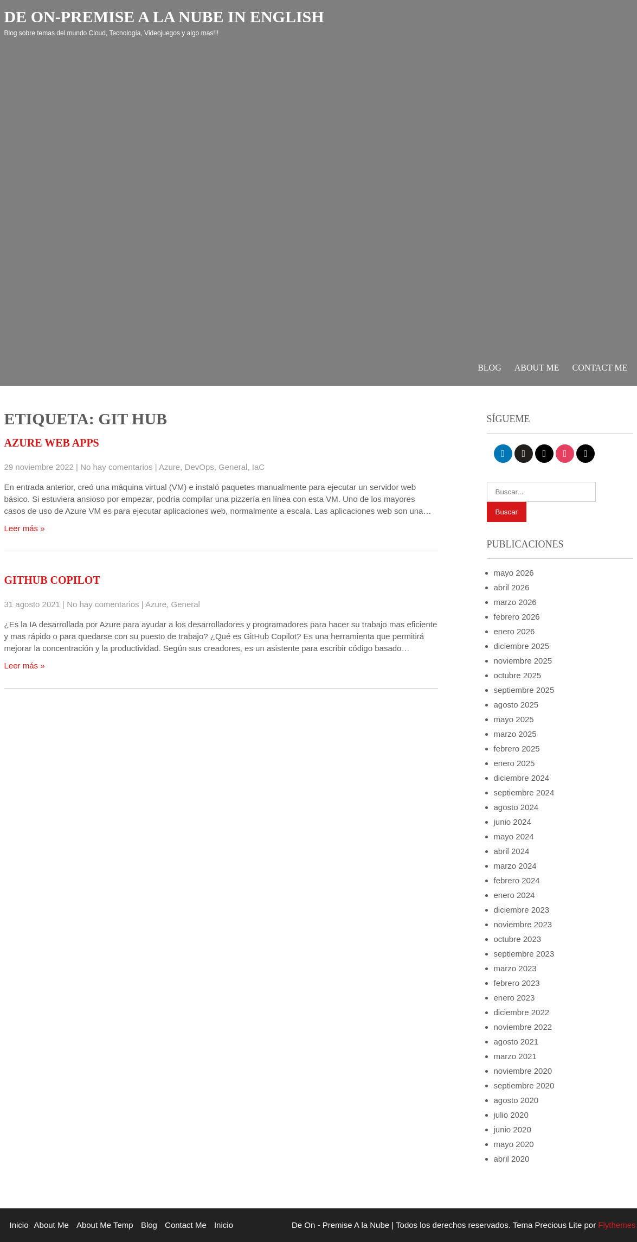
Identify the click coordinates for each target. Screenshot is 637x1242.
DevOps (199, 467)
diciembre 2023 (522, 909)
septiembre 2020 (524, 1085)
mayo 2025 (514, 719)
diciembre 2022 (522, 1012)
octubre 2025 (518, 675)
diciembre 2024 (522, 777)
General (232, 467)
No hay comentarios (116, 467)
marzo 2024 (515, 865)
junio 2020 (512, 1129)
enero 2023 (514, 997)
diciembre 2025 (522, 646)
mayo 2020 (514, 1144)
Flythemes (615, 1225)
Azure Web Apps (51, 443)
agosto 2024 (516, 807)
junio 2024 (512, 821)
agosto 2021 (516, 1041)
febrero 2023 (517, 983)
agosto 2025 (516, 704)
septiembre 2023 (524, 953)
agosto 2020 (516, 1100)
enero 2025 (514, 763)
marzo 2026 (515, 602)
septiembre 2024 (524, 792)
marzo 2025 (515, 733)
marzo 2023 (515, 968)
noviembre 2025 (523, 660)
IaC (258, 467)
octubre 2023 (518, 939)
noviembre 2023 (523, 924)
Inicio (19, 1225)
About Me (536, 367)
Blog (489, 367)
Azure (169, 467)
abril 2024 (512, 851)
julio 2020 (511, 1114)
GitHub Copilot (52, 580)
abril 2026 (512, 587)
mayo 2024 (514, 836)
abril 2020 (512, 1158)
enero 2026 (514, 631)
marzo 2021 (515, 1056)
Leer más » (24, 528)
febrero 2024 (517, 880)
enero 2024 (514, 895)
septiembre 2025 (524, 690)
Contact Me (600, 367)
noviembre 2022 (523, 1026)
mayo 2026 (514, 572)
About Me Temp (104, 1225)
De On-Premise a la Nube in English (164, 17)
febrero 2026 (517, 616)
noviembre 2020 (523, 1070)
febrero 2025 (517, 748)
